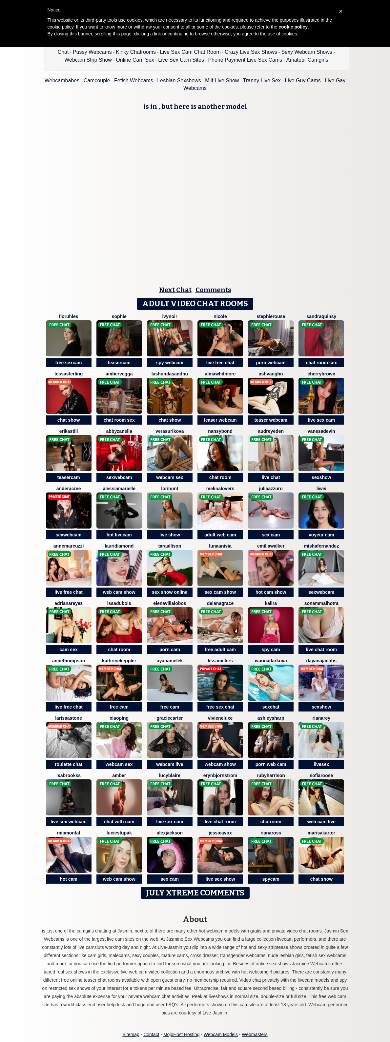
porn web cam (271, 764)
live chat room (321, 649)
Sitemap (130, 1034)
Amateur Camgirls (307, 60)
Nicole (220, 316)
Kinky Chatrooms (136, 52)
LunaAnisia (220, 546)
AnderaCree (68, 488)
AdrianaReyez (68, 603)
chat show (68, 420)
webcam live (169, 764)
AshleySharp (270, 718)
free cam (119, 707)
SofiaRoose (321, 775)
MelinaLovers (220, 488)
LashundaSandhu (170, 373)
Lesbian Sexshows (179, 80)
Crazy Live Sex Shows (251, 52)
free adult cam (220, 649)
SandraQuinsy (321, 316)
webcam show (220, 764)
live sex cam (321, 420)
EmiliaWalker (270, 546)
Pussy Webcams (92, 52)
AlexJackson (170, 832)
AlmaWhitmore (220, 373)
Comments (213, 290)
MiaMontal (68, 832)
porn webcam (271, 362)
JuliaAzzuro (271, 488)
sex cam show (220, 592)
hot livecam (119, 534)
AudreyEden (271, 431)
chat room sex (321, 362)
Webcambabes (62, 80)
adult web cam (220, 534)
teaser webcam (220, 420)
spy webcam (169, 362)
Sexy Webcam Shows (306, 52)
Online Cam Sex (135, 60)
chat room (220, 477)
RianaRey (321, 718)
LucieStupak (119, 832)
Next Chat (175, 290)
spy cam (271, 649)
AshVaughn (271, 373)
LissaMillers (220, 660)
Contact (151, 1034)
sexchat (270, 707)
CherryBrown (321, 373)
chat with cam (119, 821)
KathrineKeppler (119, 660)
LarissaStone (68, 718)
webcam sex (169, 477)
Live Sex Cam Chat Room (190, 52)
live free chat (220, 362)
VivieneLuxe (220, 718)
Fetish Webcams (133, 80)
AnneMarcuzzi (68, 546)
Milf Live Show (222, 80)
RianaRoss (270, 832)
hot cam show (271, 592)
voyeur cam (321, 534)
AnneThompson (68, 660)
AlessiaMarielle (119, 488)
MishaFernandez (321, 546)
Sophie (119, 316)
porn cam (169, 649)
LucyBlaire (169, 775)
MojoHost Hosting (181, 1034)
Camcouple (97, 80)
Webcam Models (221, 1034)
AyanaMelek (170, 660)
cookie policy (293, 27)
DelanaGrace (220, 603)
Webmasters (254, 1034)
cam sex (68, 649)
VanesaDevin (321, 431)
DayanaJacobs (321, 660)
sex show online (169, 592)
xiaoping (119, 718)
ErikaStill (68, 431)
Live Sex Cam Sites (181, 60)
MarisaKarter (321, 832)
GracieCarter (169, 718)
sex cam (271, 534)
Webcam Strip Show (88, 60)
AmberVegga (119, 373)
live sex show (220, 879)
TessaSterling (68, 373)
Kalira (271, 603)
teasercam (119, 362)
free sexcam (68, 362)
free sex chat (220, 707)
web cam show (119, 592)
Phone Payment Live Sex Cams (245, 60)
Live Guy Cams (302, 80)
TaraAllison (169, 546)
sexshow (321, 477)
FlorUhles (68, 316)
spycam (270, 879)
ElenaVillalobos (169, 603)
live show (169, 534)
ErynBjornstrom (220, 775)
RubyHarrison (271, 775)
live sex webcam (69, 821)
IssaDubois (119, 603)
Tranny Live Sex (262, 80)
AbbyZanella (119, 431)
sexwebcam (119, 477)
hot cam (68, 879)
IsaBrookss (68, 775)
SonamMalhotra (321, 603)
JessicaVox (220, 832)
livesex (321, 764)
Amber (119, 775)
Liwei (321, 488)
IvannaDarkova (271, 660)
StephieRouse (271, 316)
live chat (271, 477)
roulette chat (68, 764)
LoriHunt (169, 488)
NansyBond (220, 431)
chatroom (270, 821)
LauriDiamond (119, 546)
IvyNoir (169, 316)
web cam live (321, 821)
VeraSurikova (169, 431)
